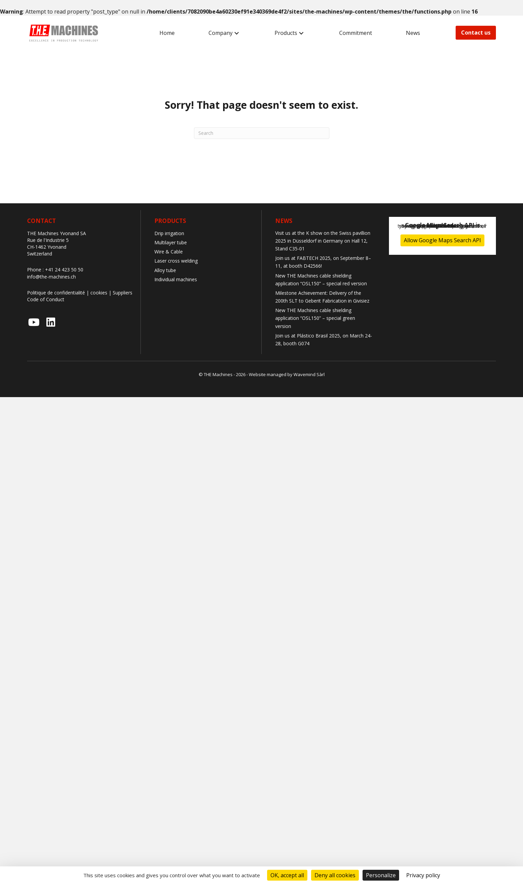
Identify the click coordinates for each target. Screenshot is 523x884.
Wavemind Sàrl (309, 374)
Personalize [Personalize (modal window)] (381, 875)
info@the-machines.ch (51, 276)
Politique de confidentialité (56, 292)
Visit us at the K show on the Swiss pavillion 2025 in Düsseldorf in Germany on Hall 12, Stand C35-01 (322, 241)
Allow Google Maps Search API (442, 240)
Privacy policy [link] (423, 875)
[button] (237, 33)
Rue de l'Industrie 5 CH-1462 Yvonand (48, 243)
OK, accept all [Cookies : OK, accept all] (287, 875)
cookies (98, 292)
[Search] (261, 133)
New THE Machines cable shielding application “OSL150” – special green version (315, 318)
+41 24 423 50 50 (64, 269)
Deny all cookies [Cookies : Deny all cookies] (334, 875)
